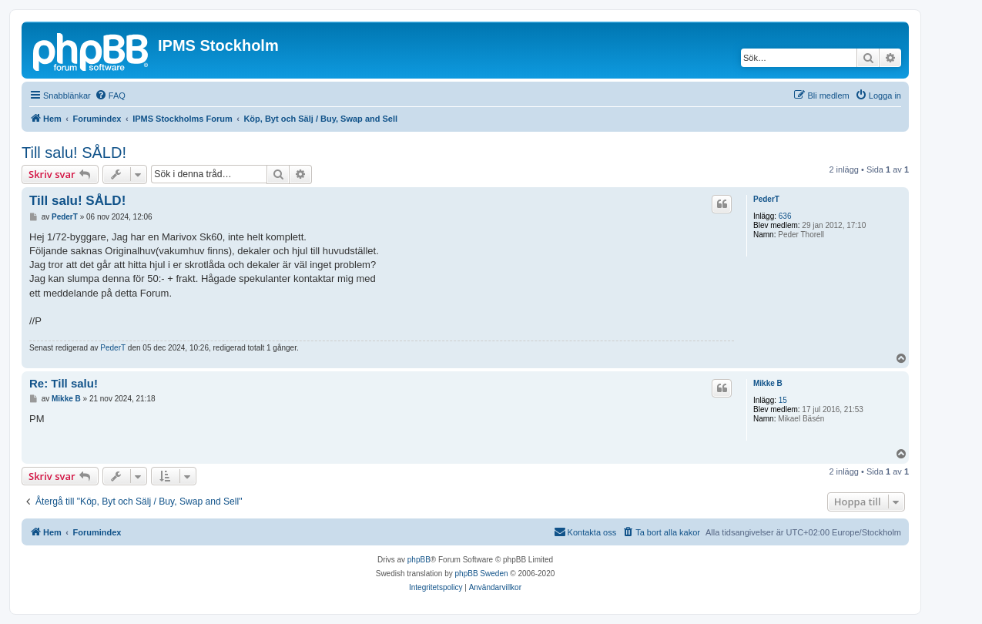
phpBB (419, 559)
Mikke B (768, 383)
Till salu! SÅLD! (74, 152)
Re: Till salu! (63, 383)
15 (783, 400)
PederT (766, 199)
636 (785, 216)
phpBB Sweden (481, 573)
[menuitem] (110, 95)
